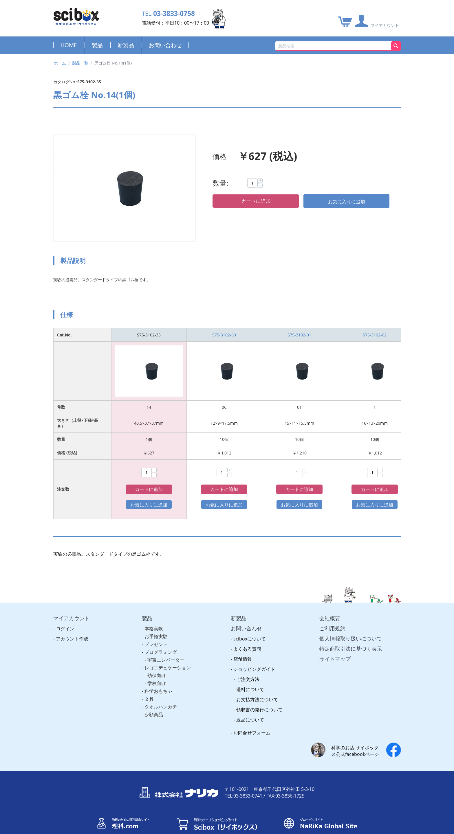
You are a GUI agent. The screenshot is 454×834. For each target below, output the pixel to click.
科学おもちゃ (158, 675)
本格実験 (153, 613)
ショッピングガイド (254, 653)
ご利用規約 (332, 612)
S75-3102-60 (224, 335)
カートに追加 (256, 201)
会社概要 (329, 602)
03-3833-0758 (177, 14)
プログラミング (160, 636)
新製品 (126, 45)
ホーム (60, 63)
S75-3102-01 (299, 335)
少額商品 (153, 699)
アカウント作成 (72, 623)
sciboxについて (249, 623)
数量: (220, 183)
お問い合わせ (165, 45)
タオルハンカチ (160, 691)
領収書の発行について (259, 694)
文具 (149, 683)
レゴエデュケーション (167, 652)
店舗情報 (242, 643)
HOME (69, 45)
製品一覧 (80, 63)
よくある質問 (247, 633)
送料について (250, 674)
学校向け (156, 667)
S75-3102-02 (375, 335)
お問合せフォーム (251, 717)
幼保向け (156, 660)
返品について (250, 704)
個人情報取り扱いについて (350, 622)
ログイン (65, 613)
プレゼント (156, 628)
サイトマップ (335, 643)
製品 (97, 45)
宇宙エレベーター (165, 644)
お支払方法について (257, 684)
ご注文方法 (247, 663)
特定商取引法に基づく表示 (350, 632)
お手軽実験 (156, 621)
